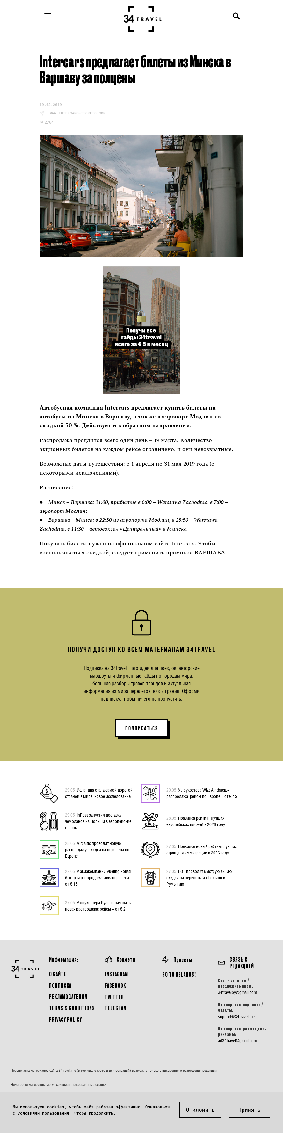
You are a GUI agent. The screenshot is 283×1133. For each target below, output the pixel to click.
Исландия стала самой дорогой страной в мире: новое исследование (99, 793)
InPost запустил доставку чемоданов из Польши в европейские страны (98, 821)
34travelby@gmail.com (237, 992)
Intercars (183, 543)
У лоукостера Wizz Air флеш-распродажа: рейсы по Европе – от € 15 (201, 793)
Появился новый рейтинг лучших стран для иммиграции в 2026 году (201, 849)
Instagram (116, 973)
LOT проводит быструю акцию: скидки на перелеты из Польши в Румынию (199, 877)
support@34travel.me (236, 1016)
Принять (249, 1109)
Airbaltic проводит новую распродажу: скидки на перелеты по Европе (97, 849)
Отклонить (200, 1109)
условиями (29, 1112)
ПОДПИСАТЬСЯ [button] (141, 728)
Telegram (116, 1008)
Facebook (115, 985)
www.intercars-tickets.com (77, 113)
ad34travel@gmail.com (237, 1040)
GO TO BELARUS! (179, 974)
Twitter (114, 996)
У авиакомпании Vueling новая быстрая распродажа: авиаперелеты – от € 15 (98, 877)
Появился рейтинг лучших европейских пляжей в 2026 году (195, 821)
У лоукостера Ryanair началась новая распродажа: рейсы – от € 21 (98, 905)
